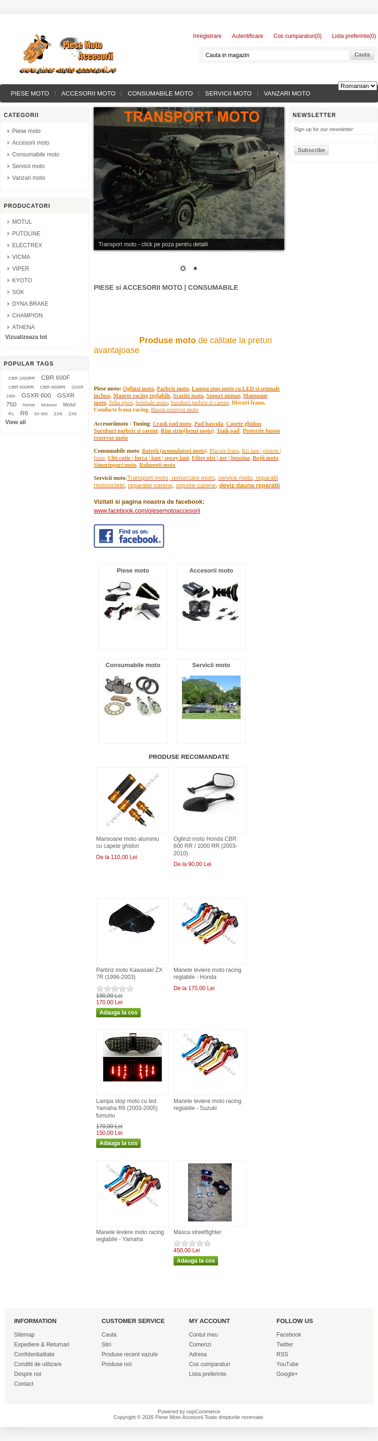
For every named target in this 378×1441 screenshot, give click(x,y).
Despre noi (27, 1374)
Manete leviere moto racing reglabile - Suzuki (208, 1105)
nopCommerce (203, 1411)
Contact (23, 1384)
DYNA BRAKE (30, 304)
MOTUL (22, 222)
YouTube (288, 1364)
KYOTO (22, 280)
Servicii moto (228, 93)
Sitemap (24, 1334)
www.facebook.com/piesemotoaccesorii (147, 510)
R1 (11, 414)
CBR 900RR (52, 387)
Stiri (107, 1344)
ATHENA (23, 327)
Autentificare (248, 36)
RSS (282, 1354)
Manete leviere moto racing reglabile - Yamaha (130, 1236)
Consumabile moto (160, 93)
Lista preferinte (207, 1374)
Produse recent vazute (130, 1354)
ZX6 (58, 413)
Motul (69, 404)
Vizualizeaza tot (26, 337)
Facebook (289, 1334)
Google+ (287, 1374)
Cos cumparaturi (209, 1364)
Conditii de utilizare (37, 1364)
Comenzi (200, 1344)
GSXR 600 (36, 395)
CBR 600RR (21, 387)
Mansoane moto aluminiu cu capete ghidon (127, 843)
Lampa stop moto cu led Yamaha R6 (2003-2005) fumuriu (127, 1108)
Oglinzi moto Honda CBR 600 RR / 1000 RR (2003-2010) (205, 846)
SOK (18, 292)
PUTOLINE (26, 233)
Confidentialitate (34, 1354)
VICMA (21, 257)
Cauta (109, 1334)
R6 (24, 413)
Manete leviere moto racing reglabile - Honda (208, 974)
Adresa (198, 1354)
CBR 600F (55, 377)
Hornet (29, 405)
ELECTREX (27, 245)
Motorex (49, 405)
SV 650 (41, 414)
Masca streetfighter (197, 1232)
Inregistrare (207, 36)
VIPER (20, 268)
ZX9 (72, 414)
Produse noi (117, 1364)
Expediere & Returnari (41, 1344)
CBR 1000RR (21, 378)
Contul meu (203, 1334)
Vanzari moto (287, 93)
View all (15, 422)
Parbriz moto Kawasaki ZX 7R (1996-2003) (129, 974)
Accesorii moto (88, 93)
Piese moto (30, 93)
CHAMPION (27, 315)
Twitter (285, 1344)
